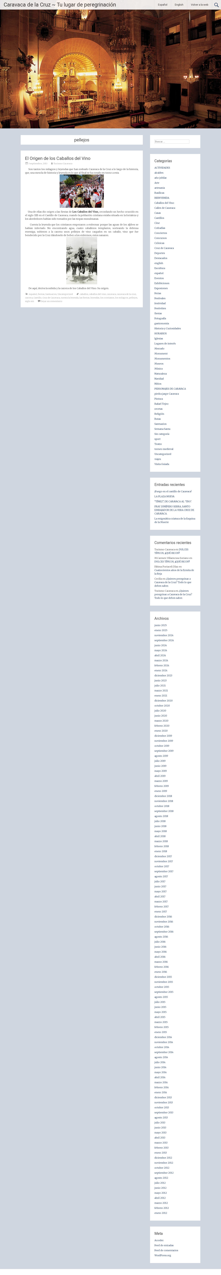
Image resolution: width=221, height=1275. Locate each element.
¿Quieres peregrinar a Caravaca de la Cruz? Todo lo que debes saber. (172, 582)
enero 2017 (160, 911)
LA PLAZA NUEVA (164, 496)
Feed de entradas (164, 1245)
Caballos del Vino (164, 202)
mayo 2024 (160, 650)
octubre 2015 (161, 986)
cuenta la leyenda (69, 297)
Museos (158, 363)
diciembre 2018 (163, 796)
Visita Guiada (161, 464)
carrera (29, 297)
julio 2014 (160, 1062)
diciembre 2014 (163, 1037)
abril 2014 (160, 1077)
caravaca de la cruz (126, 294)
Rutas (157, 418)
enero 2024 (160, 670)
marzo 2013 (160, 1142)
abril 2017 (159, 896)
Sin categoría (161, 433)
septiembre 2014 (163, 1052)
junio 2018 (160, 826)
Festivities (160, 308)
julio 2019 (160, 760)
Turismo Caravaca (63, 163)
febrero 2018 (161, 846)
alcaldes (158, 172)
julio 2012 (160, 1182)
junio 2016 (160, 946)
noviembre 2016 (163, 921)
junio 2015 (160, 1007)
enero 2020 (161, 730)
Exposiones (161, 288)
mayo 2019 (160, 770)
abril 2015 (159, 1017)
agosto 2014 (161, 1057)
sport (157, 438)
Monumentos (162, 358)
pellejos (133, 297)
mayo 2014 (160, 1072)
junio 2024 (160, 645)
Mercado (159, 348)
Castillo (38, 297)
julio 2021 (160, 685)
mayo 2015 (160, 1012)
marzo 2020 (161, 720)
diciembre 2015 (163, 976)
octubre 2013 (161, 1107)
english (158, 263)
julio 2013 (159, 1122)
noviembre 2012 (163, 1162)
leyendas (94, 297)
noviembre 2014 (163, 1042)
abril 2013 (159, 1137)
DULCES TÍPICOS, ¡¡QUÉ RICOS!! (172, 561)
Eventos (159, 278)
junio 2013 (160, 1127)
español (33, 294)
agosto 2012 (161, 1177)
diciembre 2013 (163, 1097)
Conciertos (160, 233)
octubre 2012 (161, 1167)
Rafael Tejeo (161, 403)
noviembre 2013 (163, 1102)
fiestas (41, 294)
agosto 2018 (161, 816)
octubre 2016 (161, 926)
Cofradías (159, 227)
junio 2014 (160, 1067)
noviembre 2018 (163, 801)
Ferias (157, 293)
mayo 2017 (160, 891)
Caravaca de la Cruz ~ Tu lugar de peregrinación (60, 5)
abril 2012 (160, 1197)
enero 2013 (160, 1152)
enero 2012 (160, 1212)
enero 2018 (160, 851)
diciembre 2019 (163, 735)
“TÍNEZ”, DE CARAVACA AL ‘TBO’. (173, 501)
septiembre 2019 (163, 750)
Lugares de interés (165, 343)
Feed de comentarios (166, 1250)
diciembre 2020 (163, 700)
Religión (159, 413)
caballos (84, 294)
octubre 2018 (161, 806)
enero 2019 (160, 791)
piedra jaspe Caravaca (166, 393)
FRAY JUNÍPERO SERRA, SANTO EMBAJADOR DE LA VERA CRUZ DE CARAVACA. (174, 510)
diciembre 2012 (163, 1157)
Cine (157, 222)
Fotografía (160, 318)
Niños (157, 383)
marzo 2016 (161, 961)
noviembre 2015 (163, 981)
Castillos (159, 217)
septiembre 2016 (163, 931)
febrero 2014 (161, 1087)
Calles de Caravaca (164, 207)
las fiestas (84, 297)
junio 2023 (160, 680)
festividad (160, 303)
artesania (159, 187)
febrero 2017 (161, 906)
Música (158, 368)
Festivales (160, 298)
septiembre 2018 (163, 811)
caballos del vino (97, 294)
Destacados (160, 258)
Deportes (159, 253)
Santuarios (51, 294)
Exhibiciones (161, 283)
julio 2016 (160, 941)
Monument (161, 353)
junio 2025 (160, 625)
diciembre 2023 (163, 675)
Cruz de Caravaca (51, 297)
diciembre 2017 (163, 856)
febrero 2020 (161, 725)
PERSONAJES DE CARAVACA (170, 388)
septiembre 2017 (163, 871)
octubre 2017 (161, 866)
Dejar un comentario (51, 301)
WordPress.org (162, 1255)
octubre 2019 (161, 745)
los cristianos (107, 297)
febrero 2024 (161, 665)
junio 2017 (160, 886)
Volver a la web (199, 4)
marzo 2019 (161, 780)
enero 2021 (160, 695)
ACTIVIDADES (162, 167)
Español (162, 4)
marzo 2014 (161, 1082)
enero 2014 (160, 1092)
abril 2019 (160, 775)
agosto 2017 (161, 876)
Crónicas (159, 243)
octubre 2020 (162, 705)
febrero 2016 (161, 966)
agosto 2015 (161, 996)
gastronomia (161, 323)
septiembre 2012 (164, 1172)
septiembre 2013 (163, 1112)
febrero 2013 (161, 1147)
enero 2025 (160, 630)
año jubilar (160, 177)
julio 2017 (159, 881)
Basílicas (159, 192)
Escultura (159, 268)
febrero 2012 (161, 1207)
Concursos (160, 238)
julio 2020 (160, 710)
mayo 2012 (160, 1192)
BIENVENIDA (161, 197)
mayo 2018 (160, 831)
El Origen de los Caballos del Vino (57, 158)
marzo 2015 (161, 1022)
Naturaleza (160, 373)
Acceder (159, 1240)
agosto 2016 (161, 936)
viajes (157, 459)
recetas (158, 408)
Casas (157, 212)
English (179, 4)
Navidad (159, 378)
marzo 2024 (161, 660)
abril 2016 (160, 956)
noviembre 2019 (163, 740)
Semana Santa (162, 428)
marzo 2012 (161, 1202)
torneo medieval (163, 449)
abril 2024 (160, 655)
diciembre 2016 (163, 916)
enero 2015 (160, 1032)
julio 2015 (159, 1001)
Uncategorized (65, 294)
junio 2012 (160, 1187)
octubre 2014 (161, 1047)
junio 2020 (160, 715)
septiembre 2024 (164, 640)
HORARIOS (160, 333)
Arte (156, 182)
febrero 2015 (161, 1027)
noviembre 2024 (163, 635)
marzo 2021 (161, 690)
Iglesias (158, 338)
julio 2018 (160, 821)
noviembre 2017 (163, 861)
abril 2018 (160, 836)
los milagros (121, 297)
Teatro (158, 443)
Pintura (158, 398)
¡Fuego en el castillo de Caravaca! (172, 491)
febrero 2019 (161, 786)
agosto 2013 (161, 1117)
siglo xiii (29, 301)
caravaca (111, 294)
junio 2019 (160, 765)
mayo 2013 (160, 1132)
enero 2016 (160, 971)
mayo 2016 (160, 951)
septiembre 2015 (163, 991)
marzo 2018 (161, 841)
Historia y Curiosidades (167, 328)
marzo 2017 (161, 901)
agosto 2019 (161, 755)
